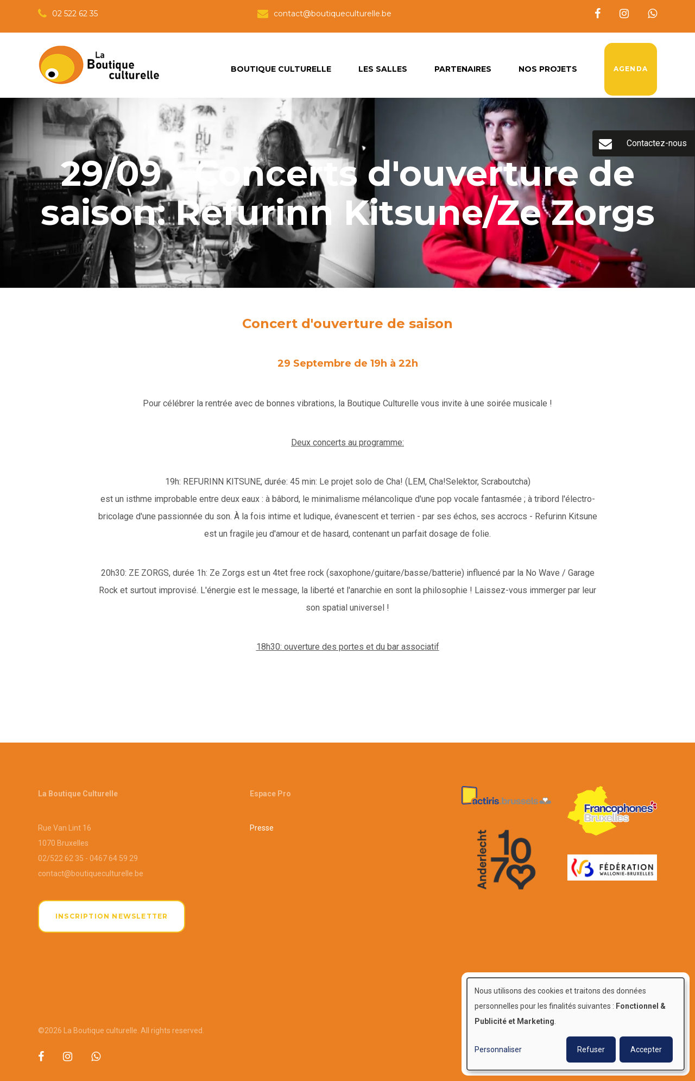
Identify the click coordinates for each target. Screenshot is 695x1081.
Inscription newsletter (111, 916)
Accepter (646, 1049)
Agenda (631, 69)
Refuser (591, 1049)
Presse (262, 828)
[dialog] (575, 1024)
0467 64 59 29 (114, 858)
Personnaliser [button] (498, 1049)
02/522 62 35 (61, 858)
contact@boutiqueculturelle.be (90, 873)
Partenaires (462, 69)
